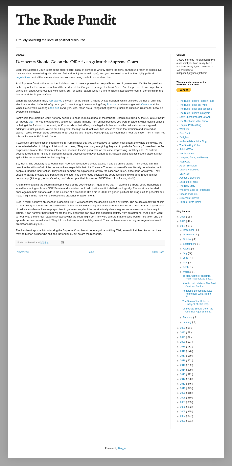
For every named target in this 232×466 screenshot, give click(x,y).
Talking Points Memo (190, 202)
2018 (183, 351)
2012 (183, 379)
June (186, 257)
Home (91, 252)
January (187, 322)
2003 (183, 421)
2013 (183, 374)
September (189, 244)
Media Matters (187, 153)
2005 (183, 411)
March (186, 272)
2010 (183, 388)
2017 (183, 355)
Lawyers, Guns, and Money (193, 157)
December (189, 230)
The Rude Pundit (66, 21)
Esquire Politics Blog (190, 125)
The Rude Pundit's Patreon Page (196, 101)
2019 (183, 346)
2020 (183, 341)
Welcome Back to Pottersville (194, 190)
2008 (183, 397)
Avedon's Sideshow (189, 177)
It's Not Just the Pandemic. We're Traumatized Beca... (197, 277)
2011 (183, 383)
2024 (183, 226)
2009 (183, 393)
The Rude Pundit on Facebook (195, 108)
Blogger (122, 448)
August (187, 248)
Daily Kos (184, 173)
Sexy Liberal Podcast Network (195, 117)
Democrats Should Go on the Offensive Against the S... (197, 310)
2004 (183, 416)
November (189, 234)
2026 (183, 216)
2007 (183, 402)
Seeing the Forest (188, 182)
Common (146, 104)
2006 (183, 407)
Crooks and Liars (188, 194)
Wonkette (184, 129)
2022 (183, 332)
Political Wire (186, 149)
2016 (183, 360)
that (31, 121)
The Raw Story (187, 186)
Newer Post (23, 252)
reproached (55, 100)
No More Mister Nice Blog (193, 141)
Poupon (111, 104)
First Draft (184, 133)
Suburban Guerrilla (189, 198)
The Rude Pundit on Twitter (193, 104)
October (187, 239)
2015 (183, 365)
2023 (183, 328)
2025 (183, 221)
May (185, 262)
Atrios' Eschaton (188, 165)
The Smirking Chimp (190, 145)
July (185, 253)
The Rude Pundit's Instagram (194, 113)
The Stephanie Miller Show (193, 121)
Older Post (158, 252)
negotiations (23, 77)
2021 (183, 337)
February (188, 317)
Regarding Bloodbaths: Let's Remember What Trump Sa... (197, 293)
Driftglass (184, 137)
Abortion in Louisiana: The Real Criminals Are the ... (199, 285)
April (185, 267)
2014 (183, 369)
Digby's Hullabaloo (189, 169)
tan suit (54, 107)
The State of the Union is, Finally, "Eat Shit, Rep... (196, 303)
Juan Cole (184, 161)
